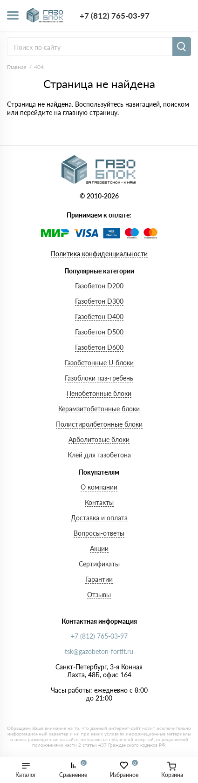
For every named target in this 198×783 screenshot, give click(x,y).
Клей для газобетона (99, 455)
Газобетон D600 (99, 347)
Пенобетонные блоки (99, 393)
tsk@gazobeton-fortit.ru (99, 651)
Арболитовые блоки (99, 439)
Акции (99, 548)
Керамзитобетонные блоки (99, 409)
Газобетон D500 (99, 332)
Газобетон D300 (99, 301)
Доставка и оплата (99, 518)
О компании (99, 487)
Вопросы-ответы (99, 533)
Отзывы (99, 595)
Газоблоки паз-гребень (99, 378)
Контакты (99, 502)
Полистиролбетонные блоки (99, 424)
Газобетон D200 (99, 286)
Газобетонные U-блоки (99, 363)
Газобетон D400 (99, 316)
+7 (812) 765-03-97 (115, 15)
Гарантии (99, 579)
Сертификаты (99, 564)
